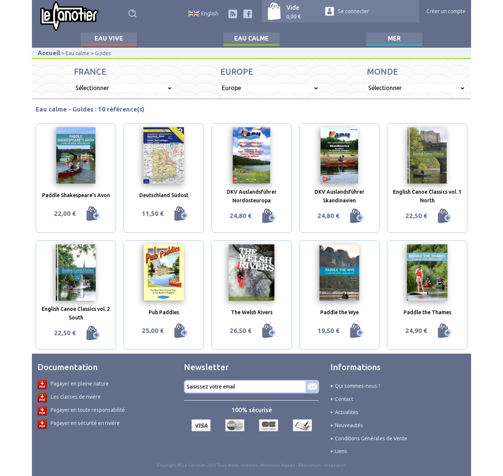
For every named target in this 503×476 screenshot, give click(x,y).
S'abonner (312, 386)
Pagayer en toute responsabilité (88, 410)
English (209, 14)
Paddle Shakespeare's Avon (76, 195)
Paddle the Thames (427, 312)
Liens (341, 451)
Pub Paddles (164, 312)
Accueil (49, 52)
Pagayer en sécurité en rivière (85, 423)
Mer (394, 38)
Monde (382, 71)
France (90, 71)
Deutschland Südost (163, 195)
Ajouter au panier (93, 213)
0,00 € (293, 17)
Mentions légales (278, 465)
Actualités (346, 412)
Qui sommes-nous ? (358, 386)
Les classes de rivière (76, 397)
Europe (236, 71)
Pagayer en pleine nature (80, 384)
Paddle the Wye (339, 312)
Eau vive (109, 38)
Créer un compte (445, 11)
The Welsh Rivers (252, 312)
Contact (344, 399)
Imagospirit (335, 465)
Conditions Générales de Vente (371, 438)
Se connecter (353, 11)
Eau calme (251, 38)
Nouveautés (349, 425)
